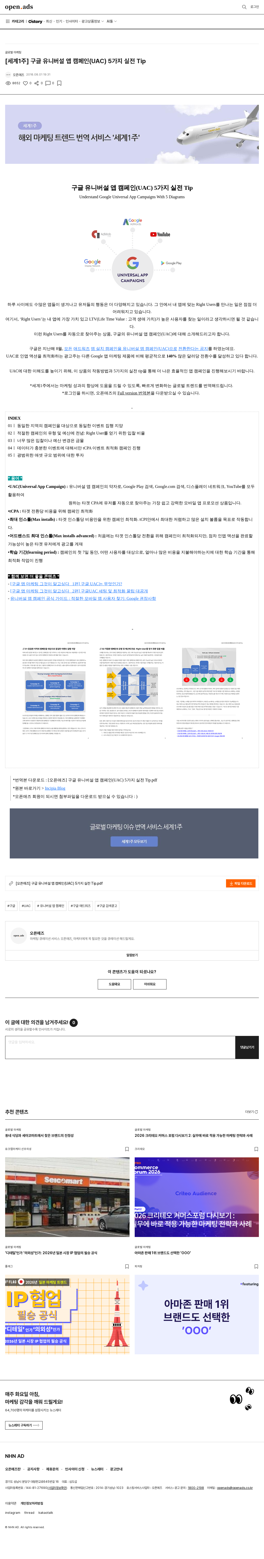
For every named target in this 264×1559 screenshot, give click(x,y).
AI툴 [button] (110, 21)
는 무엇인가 (109, 584)
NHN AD (14, 1456)
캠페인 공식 (43, 598)
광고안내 (116, 1469)
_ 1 (71, 584)
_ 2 (71, 591)
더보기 (252, 1111)
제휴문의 (52, 1469)
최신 (49, 21)
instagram (12, 1513)
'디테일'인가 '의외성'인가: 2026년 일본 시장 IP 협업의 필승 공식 (51, 1253)
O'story (35, 21)
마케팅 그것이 (39, 584)
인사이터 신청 (74, 1469)
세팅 (103, 591)
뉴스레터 (97, 1469)
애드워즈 (81, 348)
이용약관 (10, 1503)
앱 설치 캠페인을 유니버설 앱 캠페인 (124, 348)
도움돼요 (114, 984)
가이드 (62, 598)
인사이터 (72, 21)
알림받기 (132, 955)
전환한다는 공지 (193, 348)
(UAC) (163, 348)
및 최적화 (116, 591)
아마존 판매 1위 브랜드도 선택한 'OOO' (163, 1253)
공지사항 (33, 1469)
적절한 (77, 598)
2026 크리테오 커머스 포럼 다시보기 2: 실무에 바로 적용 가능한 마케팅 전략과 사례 (193, 1135)
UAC (94, 584)
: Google (132, 598)
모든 (68, 348)
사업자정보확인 (57, 1488)
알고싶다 (61, 584)
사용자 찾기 (113, 598)
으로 (173, 348)
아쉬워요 (149, 984)
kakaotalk (45, 1513)
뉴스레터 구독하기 (23, 1425)
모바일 (90, 598)
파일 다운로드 (240, 883)
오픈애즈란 (13, 1469)
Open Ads (19, 7)
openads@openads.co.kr (235, 1488)
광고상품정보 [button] (91, 21)
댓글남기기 (247, 1047)
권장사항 (148, 598)
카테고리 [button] (14, 21)
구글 (16, 584)
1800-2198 (196, 1488)
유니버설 (19, 598)
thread (29, 1513)
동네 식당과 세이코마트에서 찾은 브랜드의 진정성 (39, 1135)
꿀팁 (130, 591)
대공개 (142, 591)
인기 (59, 21)
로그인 (254, 7)
